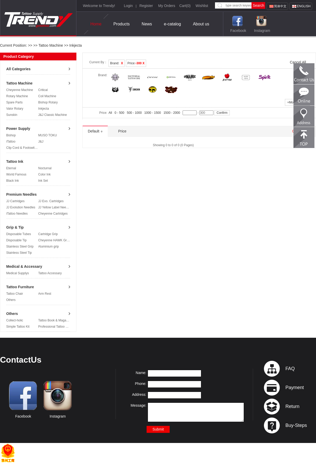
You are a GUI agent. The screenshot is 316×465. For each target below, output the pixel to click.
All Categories (18, 69)
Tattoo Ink (14, 161)
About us (201, 24)
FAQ (290, 368)
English (304, 6)
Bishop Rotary (48, 102)
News (147, 24)
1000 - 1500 (152, 113)
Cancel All (298, 62)
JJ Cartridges (15, 201)
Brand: (116, 63)
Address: (139, 394)
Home (95, 24)
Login (128, 6)
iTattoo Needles (17, 213)
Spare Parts (14, 102)
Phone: (140, 384)
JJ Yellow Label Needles (55, 207)
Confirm (222, 113)
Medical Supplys (17, 273)
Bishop (11, 135)
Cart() (185, 6)
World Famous (16, 174)
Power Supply (18, 128)
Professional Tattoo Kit (53, 326)
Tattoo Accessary (50, 273)
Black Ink (12, 180)
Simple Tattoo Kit (18, 326)
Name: (141, 373)
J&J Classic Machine (52, 115)
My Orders (166, 6)
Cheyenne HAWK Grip (53, 240)
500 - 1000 (134, 113)
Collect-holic (14, 320)
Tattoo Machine (51, 45)
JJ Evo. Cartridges (51, 201)
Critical (43, 90)
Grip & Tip (15, 227)
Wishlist (202, 6)
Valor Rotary (14, 108)
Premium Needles (21, 194)
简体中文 (280, 6)
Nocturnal (45, 168)
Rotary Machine (17, 96)
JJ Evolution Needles (20, 207)
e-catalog (172, 24)
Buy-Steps (296, 425)
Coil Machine (47, 96)
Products (121, 24)
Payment (294, 387)
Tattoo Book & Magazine (55, 320)
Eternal (11, 168)
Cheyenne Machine (19, 90)
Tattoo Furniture (20, 287)
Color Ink (44, 174)
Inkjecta (75, 45)
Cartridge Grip (48, 234)
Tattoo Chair (14, 293)
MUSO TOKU (47, 135)
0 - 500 (119, 113)
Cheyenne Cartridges (53, 213)
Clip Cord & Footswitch (22, 148)
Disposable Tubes (18, 234)
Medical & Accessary (24, 266)
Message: (138, 405)
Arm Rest (44, 293)
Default (95, 131)
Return (292, 406)
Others (11, 300)
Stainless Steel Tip (19, 253)
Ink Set (43, 180)
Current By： (98, 62)
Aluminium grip (48, 246)
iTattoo (10, 141)
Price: (136, 63)
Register (146, 6)
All (110, 113)
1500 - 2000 (171, 113)
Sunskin (11, 115)
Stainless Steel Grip (19, 246)
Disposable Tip (16, 240)
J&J (41, 141)
